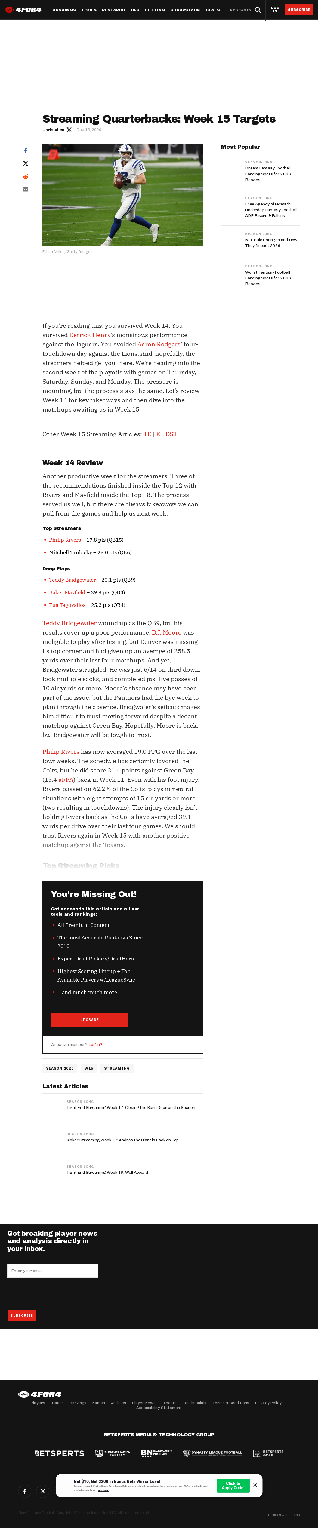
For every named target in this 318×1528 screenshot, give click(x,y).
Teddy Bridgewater (72, 580)
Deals (213, 10)
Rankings (64, 10)
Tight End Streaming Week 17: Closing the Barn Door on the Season (130, 1107)
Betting (155, 10)
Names (98, 1403)
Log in (275, 9)
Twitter (25, 163)
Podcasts (241, 10)
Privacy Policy (268, 1403)
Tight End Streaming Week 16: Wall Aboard (107, 1172)
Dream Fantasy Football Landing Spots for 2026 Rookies (268, 174)
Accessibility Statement (159, 1407)
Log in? (95, 1044)
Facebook (25, 150)
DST (171, 434)
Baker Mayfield (67, 592)
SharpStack (185, 10)
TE (147, 434)
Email (25, 189)
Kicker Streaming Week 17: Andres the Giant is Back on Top (122, 1140)
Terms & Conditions (230, 1403)
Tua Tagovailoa (67, 605)
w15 (89, 1068)
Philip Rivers (65, 540)
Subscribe (299, 9)
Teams (57, 1403)
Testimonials (194, 1403)
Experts (169, 1403)
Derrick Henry (90, 335)
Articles (118, 1403)
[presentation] (53, 1294)
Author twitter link (69, 129)
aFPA (65, 779)
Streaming (117, 1068)
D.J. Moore (166, 632)
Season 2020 (60, 1068)
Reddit (25, 176)
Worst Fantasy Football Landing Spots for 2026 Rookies (268, 278)
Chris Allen (53, 130)
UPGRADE (89, 1020)
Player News (144, 1403)
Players (38, 1403)
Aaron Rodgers (159, 344)
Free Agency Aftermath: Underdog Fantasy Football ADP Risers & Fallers (271, 210)
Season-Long (80, 1102)
